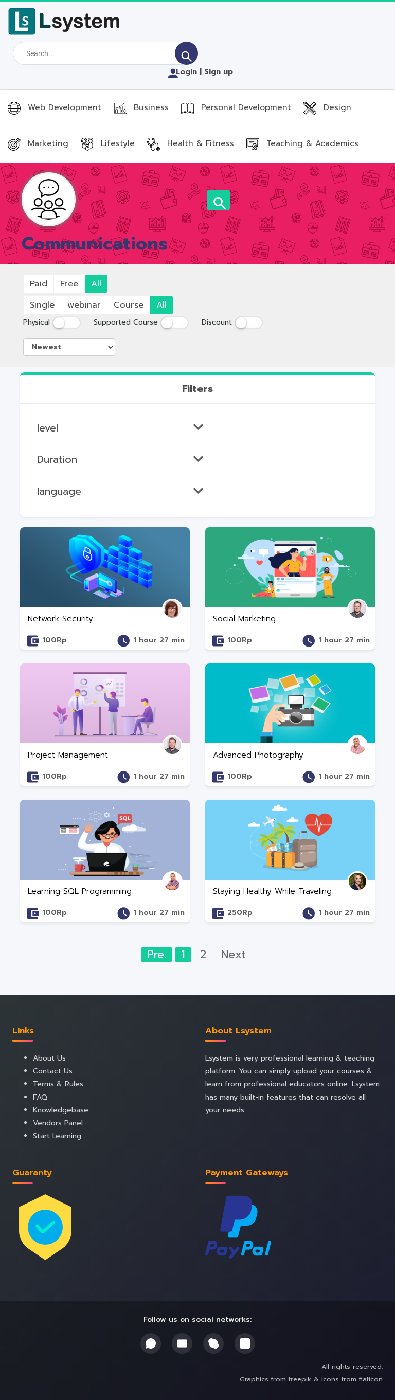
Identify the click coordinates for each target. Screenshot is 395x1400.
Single (42, 304)
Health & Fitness (190, 143)
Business (141, 107)
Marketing (38, 143)
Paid (38, 283)
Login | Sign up (199, 72)
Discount (217, 322)
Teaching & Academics (302, 143)
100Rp (54, 640)
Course (128, 304)
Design (327, 107)
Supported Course (126, 322)
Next (233, 954)
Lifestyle (108, 143)
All (96, 283)
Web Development (54, 107)
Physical (36, 322)
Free (69, 283)
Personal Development (236, 107)
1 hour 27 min (159, 640)
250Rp (240, 912)
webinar (84, 304)
